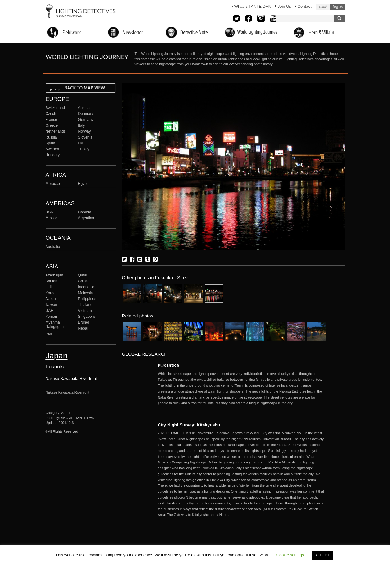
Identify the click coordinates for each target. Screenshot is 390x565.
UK (80, 143)
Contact (305, 6)
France (51, 119)
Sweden (52, 149)
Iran (49, 334)
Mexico (51, 218)
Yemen (51, 316)
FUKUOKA (169, 365)
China (83, 281)
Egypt (83, 183)
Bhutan (51, 281)
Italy (81, 125)
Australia (53, 246)
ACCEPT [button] (322, 555)
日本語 (323, 7)
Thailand (85, 305)
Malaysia (85, 293)
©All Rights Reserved (62, 431)
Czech (51, 114)
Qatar (82, 275)
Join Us (284, 6)
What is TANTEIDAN (252, 6)
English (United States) (337, 7)
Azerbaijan (54, 275)
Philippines (87, 299)
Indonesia (86, 287)
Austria (84, 108)
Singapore (86, 316)
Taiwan (51, 305)
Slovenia (85, 137)
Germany (86, 119)
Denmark (85, 114)
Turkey (83, 149)
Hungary (53, 155)
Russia (51, 137)
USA (49, 212)
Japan (51, 299)
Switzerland (55, 108)
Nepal (83, 328)
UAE (49, 310)
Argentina (86, 218)
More (241, 388)
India (50, 287)
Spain (50, 143)
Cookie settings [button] (290, 555)
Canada (84, 212)
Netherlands (56, 131)
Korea (51, 293)
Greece (52, 125)
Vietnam (85, 310)
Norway (84, 131)
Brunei (83, 322)
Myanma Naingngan (55, 324)
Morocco (53, 183)
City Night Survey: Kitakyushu (189, 424)
